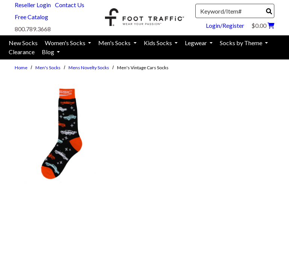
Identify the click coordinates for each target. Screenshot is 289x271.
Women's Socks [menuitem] (66, 42)
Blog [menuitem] (48, 51)
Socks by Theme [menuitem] (241, 42)
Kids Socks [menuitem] (158, 42)
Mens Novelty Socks (88, 67)
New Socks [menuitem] (23, 42)
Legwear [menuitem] (196, 42)
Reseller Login (33, 4)
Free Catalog (31, 16)
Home (21, 67)
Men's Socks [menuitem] (115, 42)
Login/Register (225, 25)
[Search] (269, 11)
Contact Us (69, 4)
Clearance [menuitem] (22, 51)
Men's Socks (48, 67)
